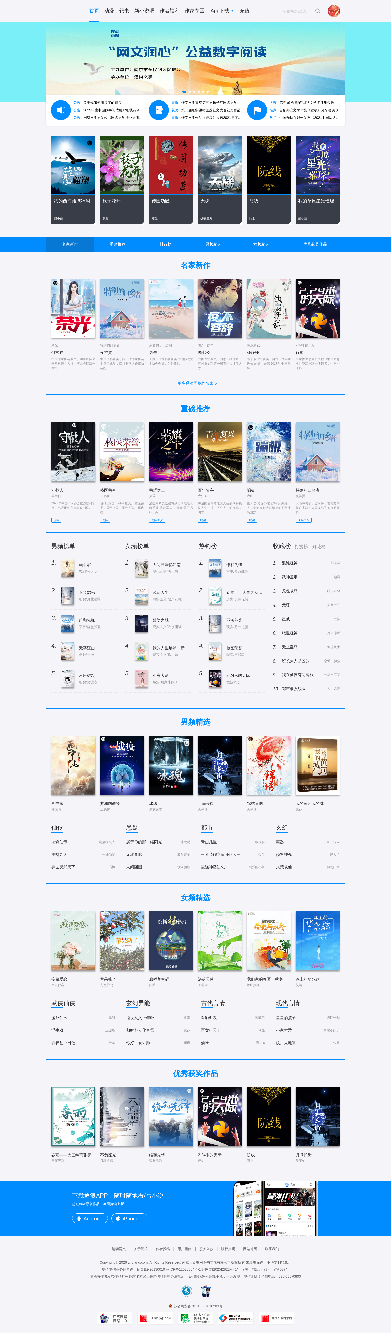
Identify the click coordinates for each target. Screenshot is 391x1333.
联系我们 (272, 1249)
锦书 (124, 10)
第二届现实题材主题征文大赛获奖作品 (206, 110)
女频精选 (261, 244)
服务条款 (206, 1249)
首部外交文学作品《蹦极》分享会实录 (304, 110)
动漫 (109, 10)
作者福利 (170, 10)
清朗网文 (119, 1249)
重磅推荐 (118, 244)
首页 (94, 10)
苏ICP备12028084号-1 (183, 1269)
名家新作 (70, 244)
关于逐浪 (141, 1249)
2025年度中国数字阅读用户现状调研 (106, 110)
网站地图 (250, 1249)
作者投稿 (163, 1249)
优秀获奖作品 (315, 244)
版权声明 (228, 1249)
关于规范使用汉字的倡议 (97, 103)
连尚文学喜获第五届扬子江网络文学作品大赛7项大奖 (217, 103)
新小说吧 (144, 10)
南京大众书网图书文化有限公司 (206, 1262)
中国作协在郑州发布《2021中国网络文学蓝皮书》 (313, 118)
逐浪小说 (66, 11)
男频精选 (213, 244)
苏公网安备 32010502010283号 (198, 1306)
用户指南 (185, 1249)
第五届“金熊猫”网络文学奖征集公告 (302, 103)
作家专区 (194, 10)
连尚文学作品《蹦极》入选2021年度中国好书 (211, 118)
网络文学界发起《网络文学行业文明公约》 (111, 118)
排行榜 (166, 244)
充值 (245, 10)
